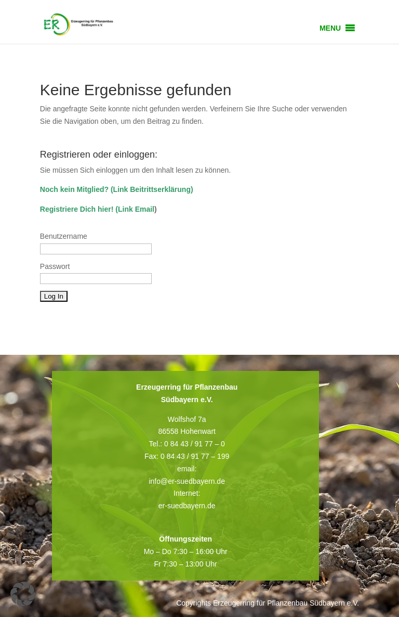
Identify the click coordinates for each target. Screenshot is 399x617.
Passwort (55, 266)
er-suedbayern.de (187, 506)
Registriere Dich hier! (77, 209)
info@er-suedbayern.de (187, 481)
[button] (330, 28)
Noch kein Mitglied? (74, 189)
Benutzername (63, 236)
